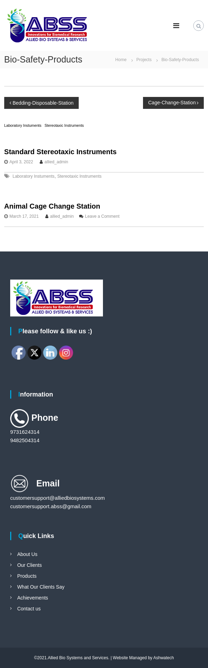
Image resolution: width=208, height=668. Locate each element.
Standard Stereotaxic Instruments (60, 152)
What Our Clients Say (41, 587)
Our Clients (29, 565)
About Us (27, 554)
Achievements (32, 598)
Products (27, 576)
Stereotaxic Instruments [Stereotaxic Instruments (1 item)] (64, 125)
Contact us (29, 608)
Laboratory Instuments (33, 176)
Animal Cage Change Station (52, 206)
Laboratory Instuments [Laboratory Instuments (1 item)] (22, 125)
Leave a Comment (102, 216)
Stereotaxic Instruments (79, 176)
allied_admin (56, 161)
